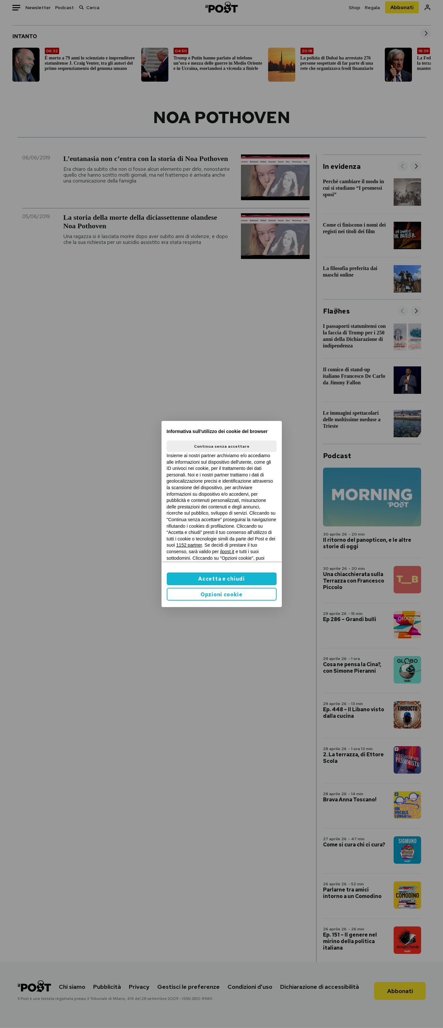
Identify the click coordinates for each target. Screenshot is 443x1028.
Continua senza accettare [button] (221, 446)
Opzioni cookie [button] (221, 594)
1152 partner (189, 545)
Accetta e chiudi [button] (221, 578)
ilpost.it (227, 551)
